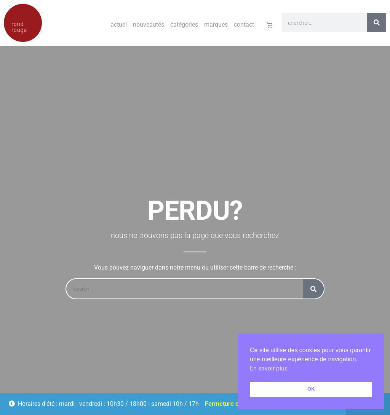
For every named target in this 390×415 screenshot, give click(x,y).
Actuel (118, 24)
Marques (216, 24)
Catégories (184, 24)
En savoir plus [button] (269, 368)
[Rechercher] (376, 22)
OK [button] (311, 389)
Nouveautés (148, 24)
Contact (244, 24)
